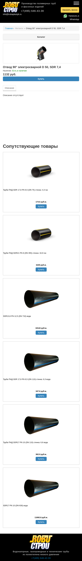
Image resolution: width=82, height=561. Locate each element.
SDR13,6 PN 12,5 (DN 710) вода (17, 316)
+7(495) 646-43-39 (32, 11)
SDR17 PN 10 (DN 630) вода (15, 505)
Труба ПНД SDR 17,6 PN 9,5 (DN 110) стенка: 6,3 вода (26, 379)
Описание (9, 88)
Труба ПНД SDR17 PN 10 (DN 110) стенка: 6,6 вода (25, 442)
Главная (9, 28)
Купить (41, 79)
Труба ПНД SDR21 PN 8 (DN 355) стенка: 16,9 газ (24, 253)
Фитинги (19, 28)
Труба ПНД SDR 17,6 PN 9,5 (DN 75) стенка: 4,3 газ (25, 190)
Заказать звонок (70, 10)
